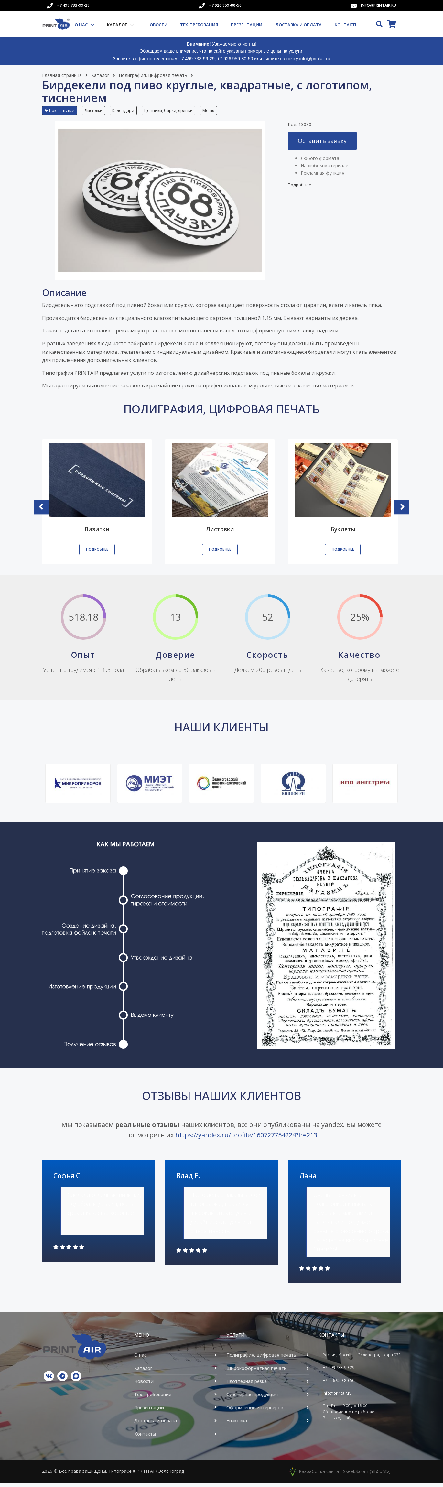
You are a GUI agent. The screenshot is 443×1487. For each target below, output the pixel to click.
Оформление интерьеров (254, 1411)
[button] (61, 113)
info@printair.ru (378, 5)
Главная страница (62, 75)
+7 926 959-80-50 (225, 5)
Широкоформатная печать (256, 1371)
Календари (127, 110)
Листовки (95, 110)
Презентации (246, 24)
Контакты (347, 24)
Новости (156, 24)
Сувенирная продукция (252, 1398)
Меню (217, 110)
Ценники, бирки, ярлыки (174, 110)
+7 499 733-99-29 (73, 5)
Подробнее (299, 188)
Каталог (117, 24)
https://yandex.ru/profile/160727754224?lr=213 (246, 1138)
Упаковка (236, 1424)
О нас (82, 24)
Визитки (97, 533)
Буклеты (343, 533)
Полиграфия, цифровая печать (153, 75)
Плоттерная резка (246, 1385)
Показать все (59, 110)
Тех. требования (199, 24)
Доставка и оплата (298, 24)
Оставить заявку (322, 144)
